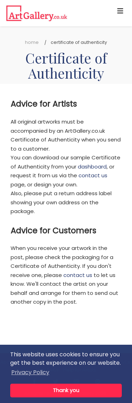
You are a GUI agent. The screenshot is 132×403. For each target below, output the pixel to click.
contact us (92, 175)
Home (32, 42)
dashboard (92, 166)
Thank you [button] (66, 390)
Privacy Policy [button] (30, 372)
